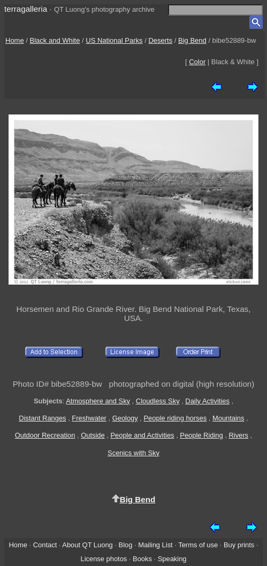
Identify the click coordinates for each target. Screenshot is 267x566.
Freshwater (89, 418)
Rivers (238, 435)
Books (142, 559)
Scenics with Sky (133, 453)
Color (197, 62)
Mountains (228, 418)
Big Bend (192, 40)
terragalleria (25, 8)
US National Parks (114, 40)
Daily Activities (207, 401)
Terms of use (198, 545)
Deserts (160, 40)
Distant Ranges (42, 418)
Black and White (55, 40)
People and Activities (142, 435)
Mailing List (155, 545)
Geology (125, 418)
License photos (103, 559)
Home (14, 40)
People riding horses (175, 418)
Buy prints (239, 545)
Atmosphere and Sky (98, 401)
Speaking (172, 559)
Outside (92, 435)
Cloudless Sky (158, 401)
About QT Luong (87, 545)
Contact (45, 545)
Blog (126, 545)
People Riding (201, 435)
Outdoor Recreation (45, 435)
